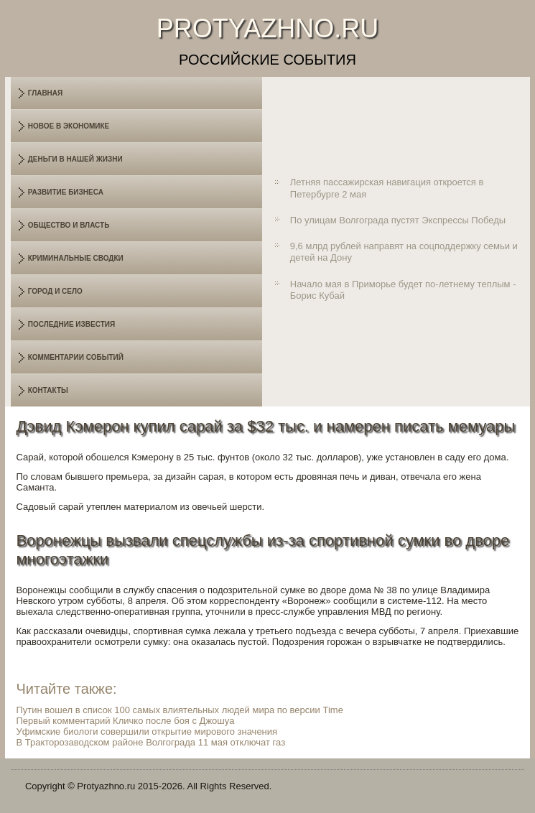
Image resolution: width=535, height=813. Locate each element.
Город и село (55, 291)
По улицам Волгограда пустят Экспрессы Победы (398, 220)
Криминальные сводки (76, 258)
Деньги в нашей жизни (75, 159)
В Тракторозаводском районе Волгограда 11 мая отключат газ (150, 742)
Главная (45, 93)
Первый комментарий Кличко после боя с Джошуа (125, 720)
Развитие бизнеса (65, 192)
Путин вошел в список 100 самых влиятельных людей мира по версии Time (179, 710)
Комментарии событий (76, 357)
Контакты (48, 390)
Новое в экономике (69, 126)
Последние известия (71, 324)
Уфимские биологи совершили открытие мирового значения (146, 731)
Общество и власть (69, 225)
